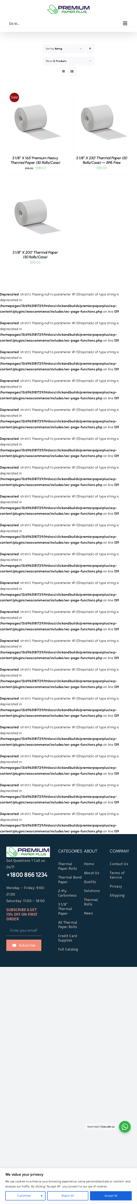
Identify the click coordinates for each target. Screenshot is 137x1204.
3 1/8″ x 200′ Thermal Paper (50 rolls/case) (35, 254)
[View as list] (72, 71)
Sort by (54, 48)
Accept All (110, 1195)
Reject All (68, 1195)
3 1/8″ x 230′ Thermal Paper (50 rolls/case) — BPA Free (101, 160)
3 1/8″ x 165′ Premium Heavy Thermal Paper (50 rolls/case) (35, 160)
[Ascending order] (90, 48)
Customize (24, 1195)
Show (56, 61)
